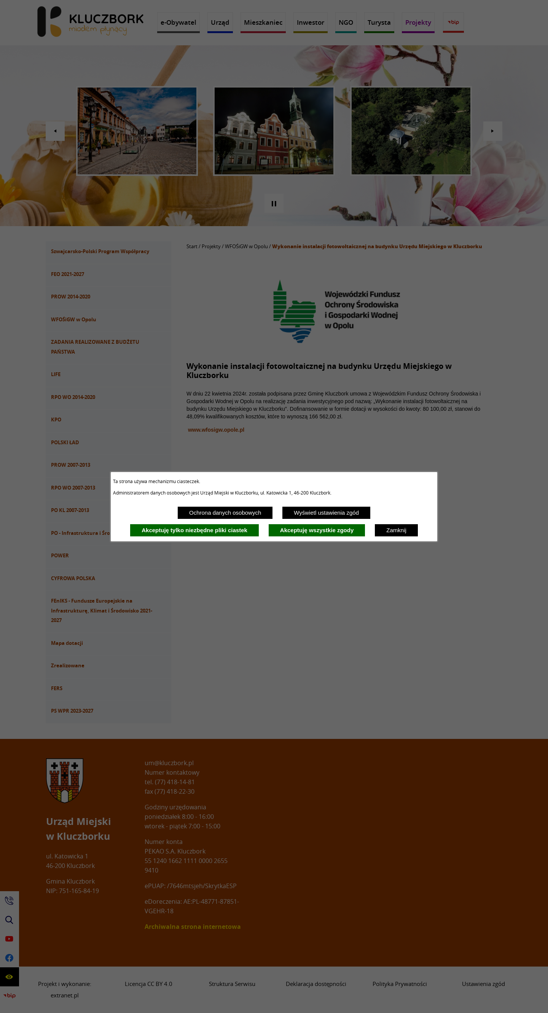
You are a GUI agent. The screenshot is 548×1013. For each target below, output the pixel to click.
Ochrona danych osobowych (225, 512)
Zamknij (396, 530)
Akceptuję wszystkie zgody (317, 530)
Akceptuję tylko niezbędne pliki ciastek (194, 530)
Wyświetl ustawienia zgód (326, 512)
